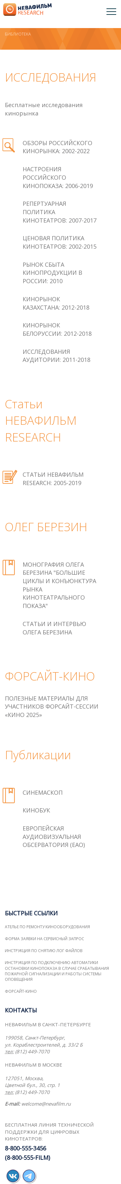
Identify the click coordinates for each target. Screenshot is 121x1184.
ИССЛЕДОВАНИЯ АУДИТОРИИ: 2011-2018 (56, 356)
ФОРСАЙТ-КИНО (21, 991)
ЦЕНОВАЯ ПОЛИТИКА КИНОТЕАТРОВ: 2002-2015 (59, 242)
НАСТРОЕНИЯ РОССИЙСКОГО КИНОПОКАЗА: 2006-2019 (58, 177)
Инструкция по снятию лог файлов (44, 950)
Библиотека (18, 34)
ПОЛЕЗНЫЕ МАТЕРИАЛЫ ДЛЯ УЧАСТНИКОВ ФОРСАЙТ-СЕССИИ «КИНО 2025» (51, 706)
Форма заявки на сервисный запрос (44, 938)
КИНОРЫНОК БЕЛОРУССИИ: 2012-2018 (57, 329)
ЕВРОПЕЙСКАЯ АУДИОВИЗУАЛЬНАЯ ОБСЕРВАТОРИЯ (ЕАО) (54, 836)
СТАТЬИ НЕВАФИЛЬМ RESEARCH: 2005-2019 (53, 479)
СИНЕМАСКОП (43, 792)
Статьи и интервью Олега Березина (54, 628)
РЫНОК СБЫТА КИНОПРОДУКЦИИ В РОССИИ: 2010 (52, 273)
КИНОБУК (36, 810)
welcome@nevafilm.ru (46, 1103)
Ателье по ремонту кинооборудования (47, 927)
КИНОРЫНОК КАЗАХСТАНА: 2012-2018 (56, 303)
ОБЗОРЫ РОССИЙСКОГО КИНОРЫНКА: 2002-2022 (57, 147)
